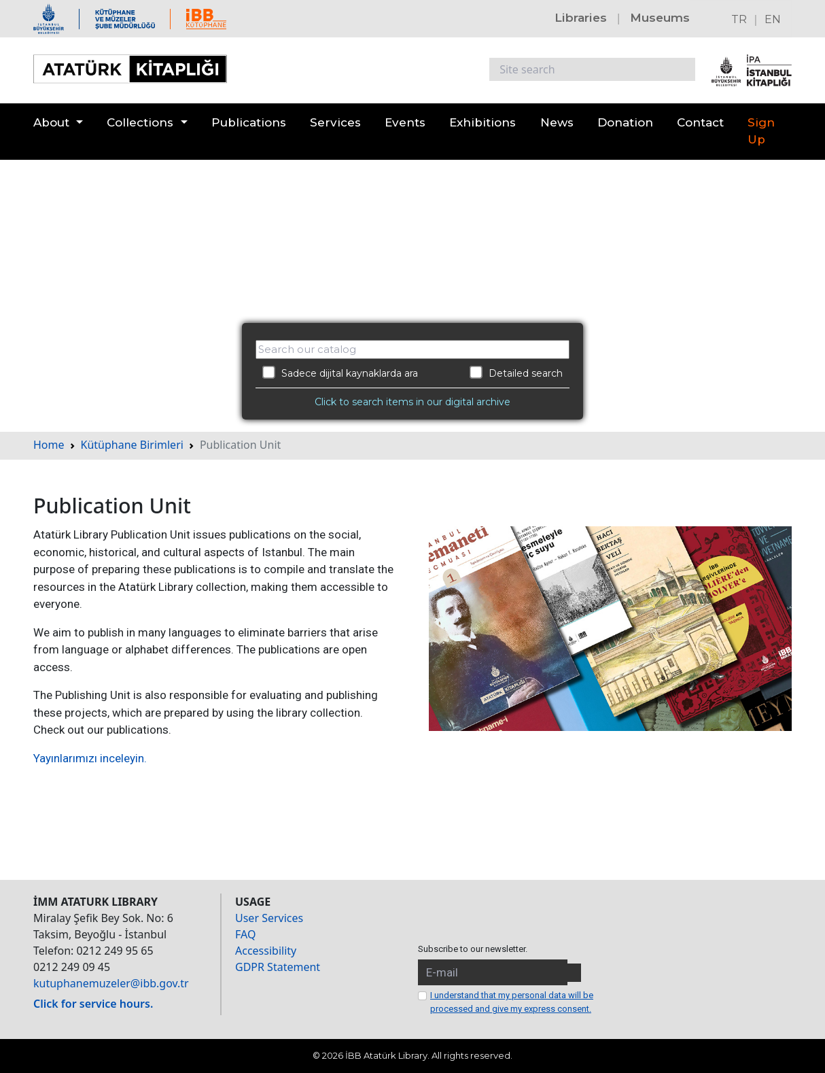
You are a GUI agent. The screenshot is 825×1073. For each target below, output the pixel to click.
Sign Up (761, 131)
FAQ (245, 934)
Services (335, 122)
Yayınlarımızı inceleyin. (90, 758)
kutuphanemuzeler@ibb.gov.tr (111, 983)
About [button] (51, 122)
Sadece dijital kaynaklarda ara (340, 372)
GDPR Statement (277, 966)
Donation (625, 122)
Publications (248, 122)
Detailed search (516, 372)
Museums (660, 17)
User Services (269, 917)
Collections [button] (140, 122)
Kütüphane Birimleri (132, 444)
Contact (700, 122)
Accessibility (265, 950)
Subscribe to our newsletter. (472, 949)
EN (773, 19)
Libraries (581, 17)
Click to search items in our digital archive (412, 402)
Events (405, 122)
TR (739, 19)
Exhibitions (482, 122)
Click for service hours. (93, 1003)
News (557, 122)
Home (49, 444)
